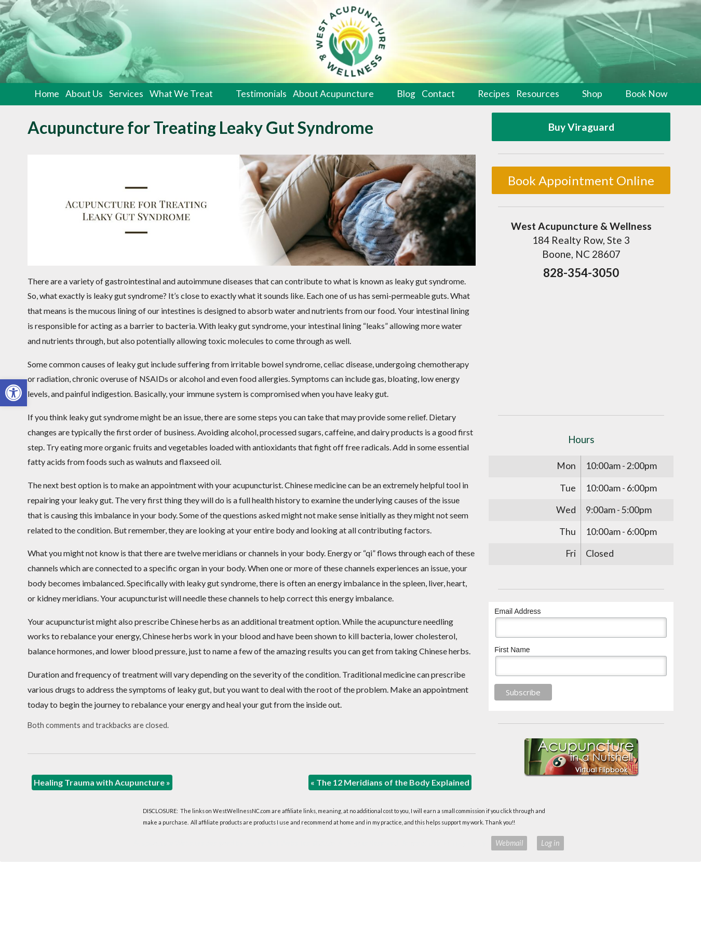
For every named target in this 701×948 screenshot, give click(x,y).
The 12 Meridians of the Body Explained (390, 782)
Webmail (509, 843)
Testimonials (261, 93)
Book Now (646, 93)
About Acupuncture (333, 93)
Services (126, 93)
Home (46, 93)
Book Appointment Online (581, 180)
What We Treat (181, 93)
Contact (438, 93)
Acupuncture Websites (168, 843)
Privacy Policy (464, 843)
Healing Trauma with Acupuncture (102, 782)
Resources (537, 93)
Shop (592, 93)
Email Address (517, 611)
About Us (84, 93)
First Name (512, 649)
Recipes (494, 93)
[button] (13, 392)
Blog (406, 93)
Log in (550, 843)
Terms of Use (420, 843)
